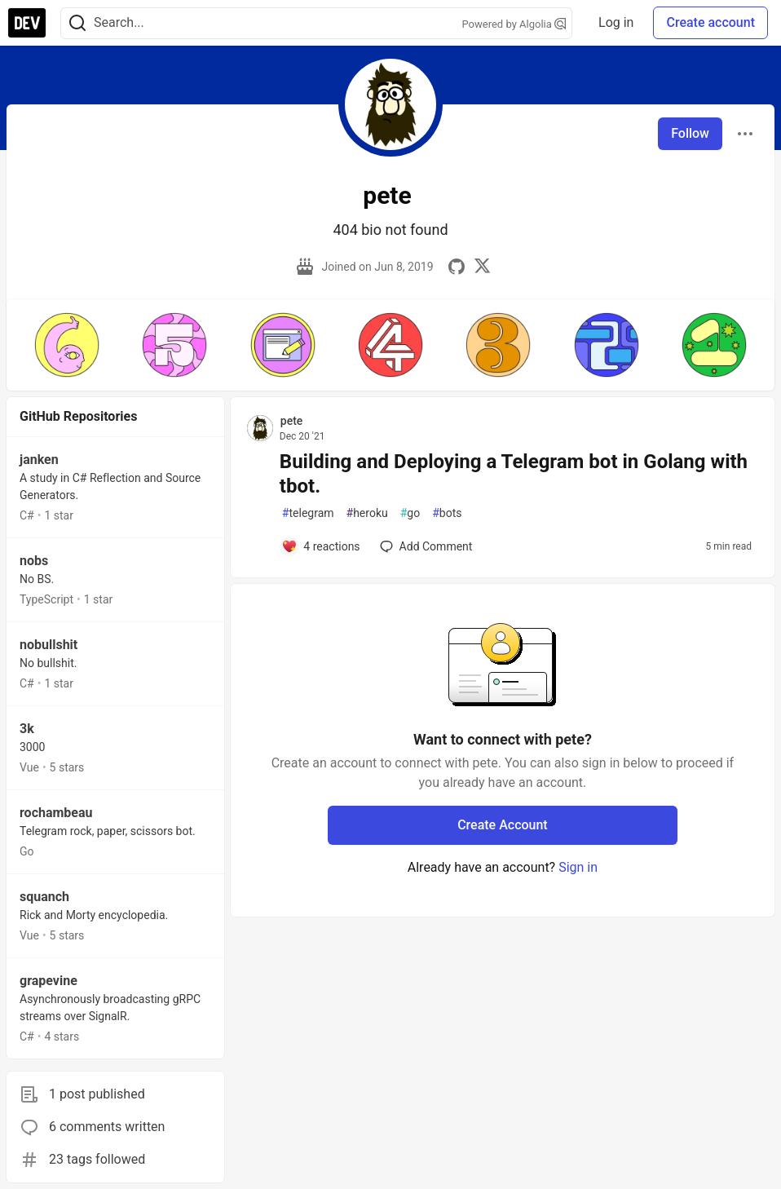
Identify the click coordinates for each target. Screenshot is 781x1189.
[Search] (77, 23)
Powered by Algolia (514, 24)
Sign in (578, 867)
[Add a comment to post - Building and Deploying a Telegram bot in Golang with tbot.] (320, 546)
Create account (710, 22)
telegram (308, 513)
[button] (67, 345)
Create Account (502, 825)
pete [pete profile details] (291, 420)
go (410, 513)
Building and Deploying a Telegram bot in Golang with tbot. (514, 473)
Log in (615, 22)
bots (446, 513)
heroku (367, 513)
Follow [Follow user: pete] (690, 133)
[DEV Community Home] (27, 23)
